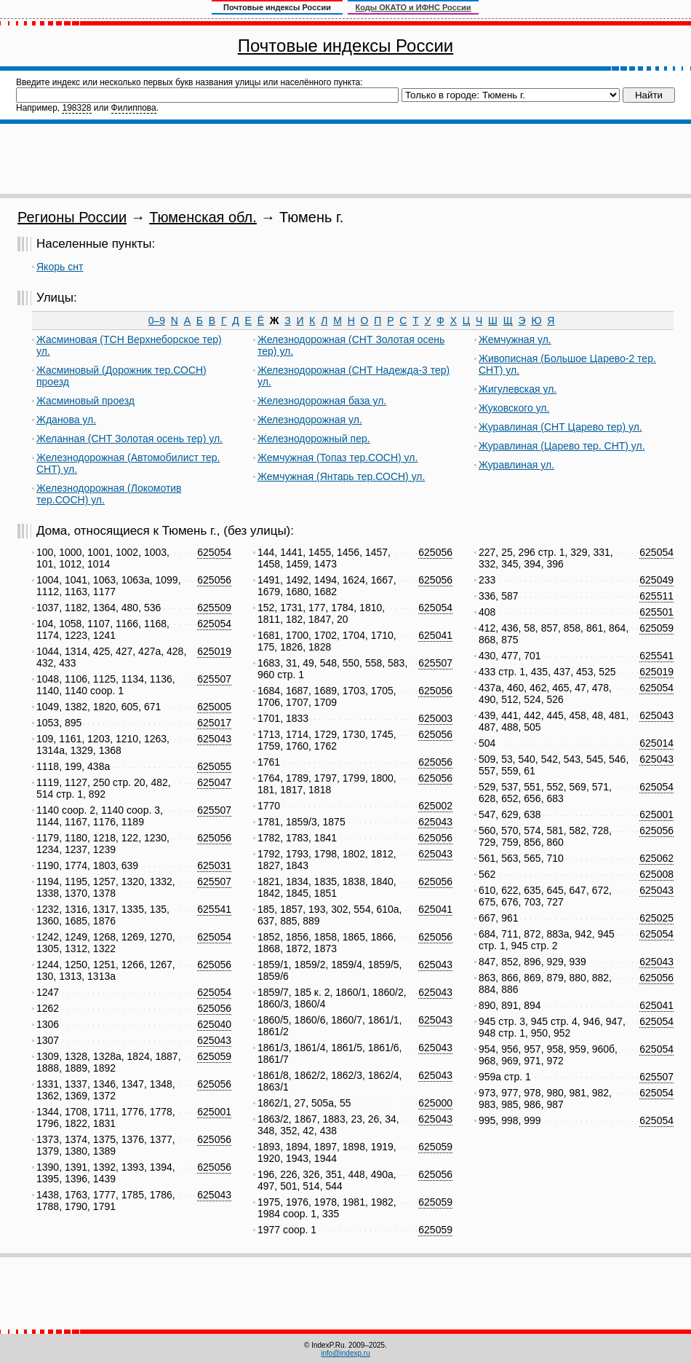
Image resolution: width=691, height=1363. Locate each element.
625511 (656, 596)
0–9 (156, 320)
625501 (656, 612)
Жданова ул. (66, 419)
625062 (656, 858)
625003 (435, 718)
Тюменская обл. (203, 217)
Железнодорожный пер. (313, 438)
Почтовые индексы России (345, 45)
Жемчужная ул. (515, 339)
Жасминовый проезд (85, 400)
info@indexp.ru (345, 1353)
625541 (214, 909)
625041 (435, 635)
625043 (214, 739)
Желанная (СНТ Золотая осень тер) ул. (129, 438)
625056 (214, 580)
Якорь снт (59, 266)
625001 (214, 1111)
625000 (435, 1103)
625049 (656, 580)
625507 (214, 679)
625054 (214, 552)
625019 (214, 651)
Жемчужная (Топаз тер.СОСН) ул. (337, 457)
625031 (214, 865)
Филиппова (133, 108)
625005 (214, 706)
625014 (656, 743)
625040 (214, 1024)
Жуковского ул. (514, 408)
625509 (214, 607)
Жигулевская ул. (517, 389)
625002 (435, 806)
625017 (214, 722)
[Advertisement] (345, 159)
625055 (214, 766)
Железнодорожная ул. (309, 419)
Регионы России (72, 217)
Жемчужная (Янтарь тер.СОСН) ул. (341, 476)
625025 (656, 918)
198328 (76, 108)
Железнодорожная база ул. (321, 400)
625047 (214, 782)
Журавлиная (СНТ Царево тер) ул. (560, 427)
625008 (656, 874)
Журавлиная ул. (516, 465)
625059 (214, 1056)
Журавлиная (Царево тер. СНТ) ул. (562, 446)
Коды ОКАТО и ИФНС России (413, 7)
